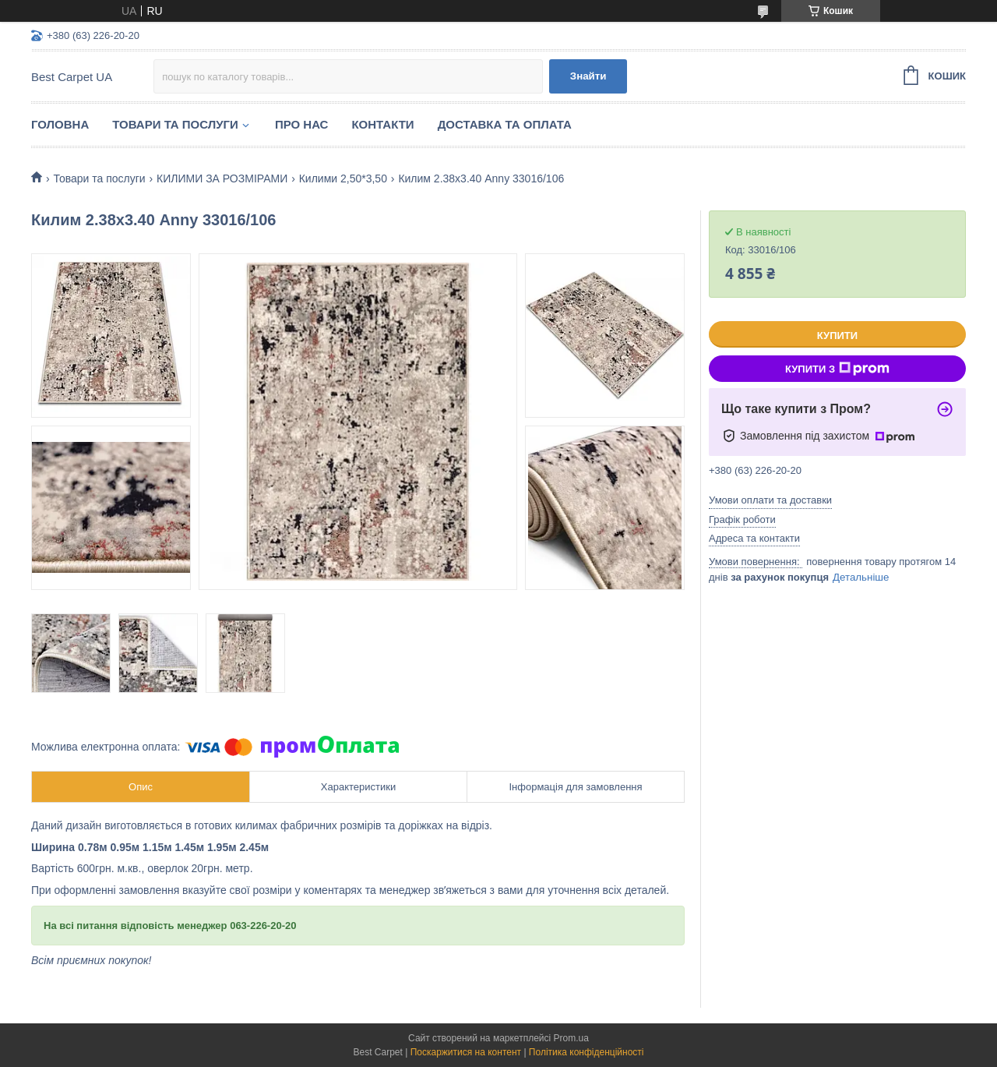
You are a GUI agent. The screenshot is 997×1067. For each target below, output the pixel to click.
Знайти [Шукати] (588, 76)
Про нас (302, 124)
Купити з (837, 369)
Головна (60, 124)
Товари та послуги (175, 124)
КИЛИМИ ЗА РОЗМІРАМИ (222, 178)
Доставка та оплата (505, 124)
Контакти (382, 124)
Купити (837, 335)
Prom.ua (571, 1038)
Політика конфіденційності (586, 1052)
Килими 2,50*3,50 (343, 178)
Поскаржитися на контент (465, 1052)
